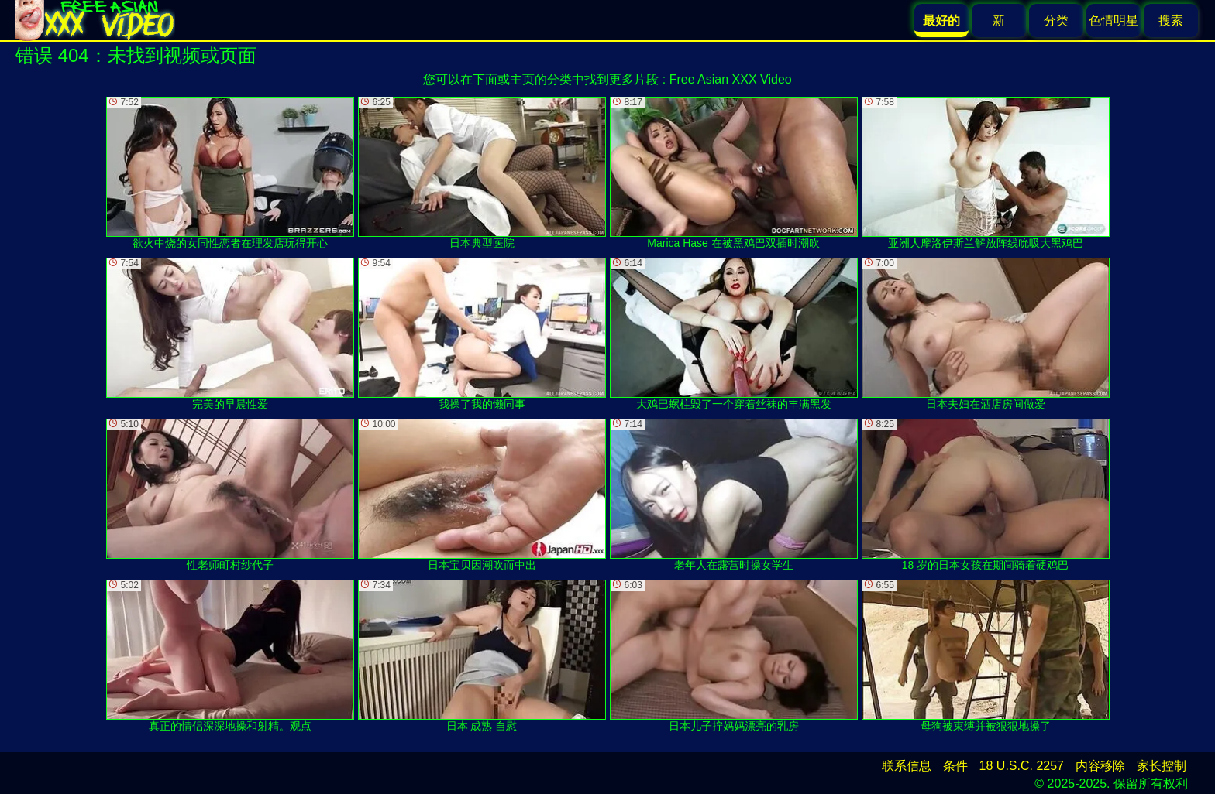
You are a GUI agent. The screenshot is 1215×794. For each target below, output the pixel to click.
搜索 (1170, 20)
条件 (955, 765)
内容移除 (1100, 765)
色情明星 (1113, 20)
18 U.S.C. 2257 (1021, 765)
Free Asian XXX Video (730, 79)
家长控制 (1161, 765)
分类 (1056, 20)
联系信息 (906, 765)
